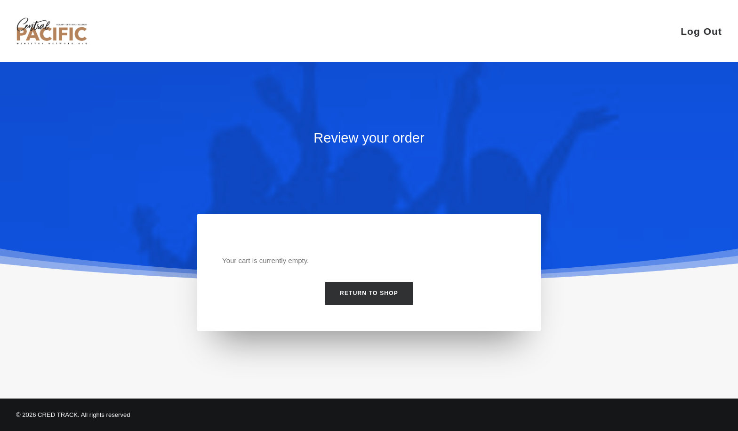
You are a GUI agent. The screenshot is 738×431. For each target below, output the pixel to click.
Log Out (701, 31)
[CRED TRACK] (52, 31)
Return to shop (369, 293)
